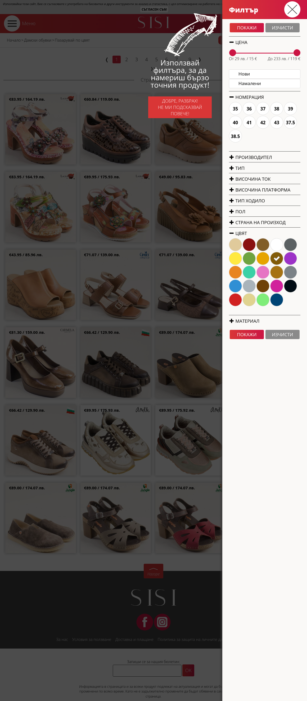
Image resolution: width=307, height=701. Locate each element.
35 (285, 109)
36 (299, 109)
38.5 (285, 136)
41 (299, 122)
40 (285, 122)
